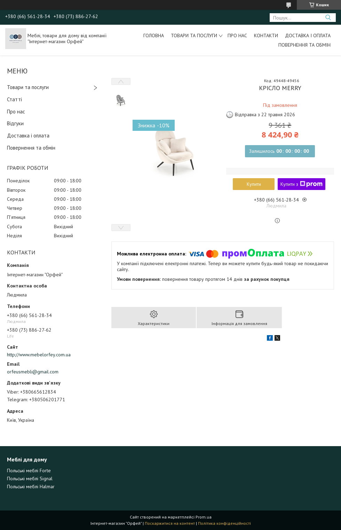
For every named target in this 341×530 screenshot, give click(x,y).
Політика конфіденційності (224, 523)
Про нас (237, 35)
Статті (14, 99)
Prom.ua (204, 517)
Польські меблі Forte (29, 470)
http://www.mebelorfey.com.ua (39, 354)
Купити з (301, 184)
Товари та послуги (194, 35)
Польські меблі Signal (30, 478)
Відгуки (15, 123)
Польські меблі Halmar (31, 486)
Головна (153, 35)
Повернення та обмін (304, 45)
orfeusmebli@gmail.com (32, 372)
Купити (254, 184)
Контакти (266, 35)
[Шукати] (328, 17)
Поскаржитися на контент (170, 523)
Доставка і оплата (308, 35)
